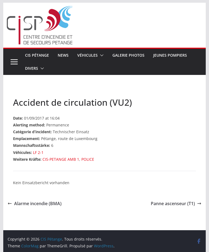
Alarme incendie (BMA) (35, 204)
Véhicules (87, 55)
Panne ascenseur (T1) (176, 204)
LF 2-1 (38, 152)
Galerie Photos (128, 55)
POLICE (87, 159)
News (63, 55)
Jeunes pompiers (170, 55)
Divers (31, 68)
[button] (101, 55)
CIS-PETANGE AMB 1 (60, 159)
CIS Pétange (37, 55)
